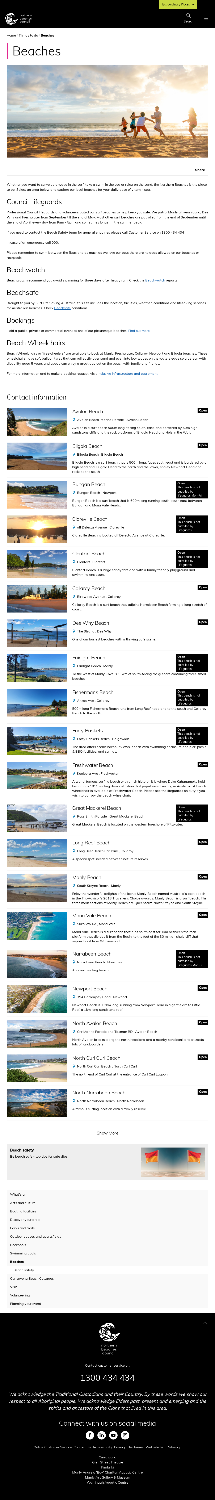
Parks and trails (22, 1228)
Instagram (125, 1435)
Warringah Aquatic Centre (107, 1482)
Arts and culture (22, 1203)
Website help (156, 1447)
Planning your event (25, 1303)
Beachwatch (155, 280)
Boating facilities (23, 1211)
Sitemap (174, 1447)
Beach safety (23, 1270)
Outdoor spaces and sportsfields (35, 1236)
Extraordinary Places (178, 4)
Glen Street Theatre (107, 1462)
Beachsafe (62, 308)
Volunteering (20, 1295)
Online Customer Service (53, 1447)
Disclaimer (135, 1447)
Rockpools (18, 1245)
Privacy (120, 1447)
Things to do (28, 35)
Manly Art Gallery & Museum (107, 1477)
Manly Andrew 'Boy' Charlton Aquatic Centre (107, 1472)
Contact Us (82, 1447)
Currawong (107, 1457)
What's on (18, 1194)
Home (11, 35)
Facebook (90, 1435)
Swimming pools (23, 1253)
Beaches (17, 1261)
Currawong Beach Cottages (32, 1278)
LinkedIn (101, 1435)
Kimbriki (107, 1467)
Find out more (139, 331)
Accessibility (102, 1447)
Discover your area (25, 1219)
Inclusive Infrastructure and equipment (128, 373)
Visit (13, 1287)
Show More (107, 1133)
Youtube (113, 1435)
